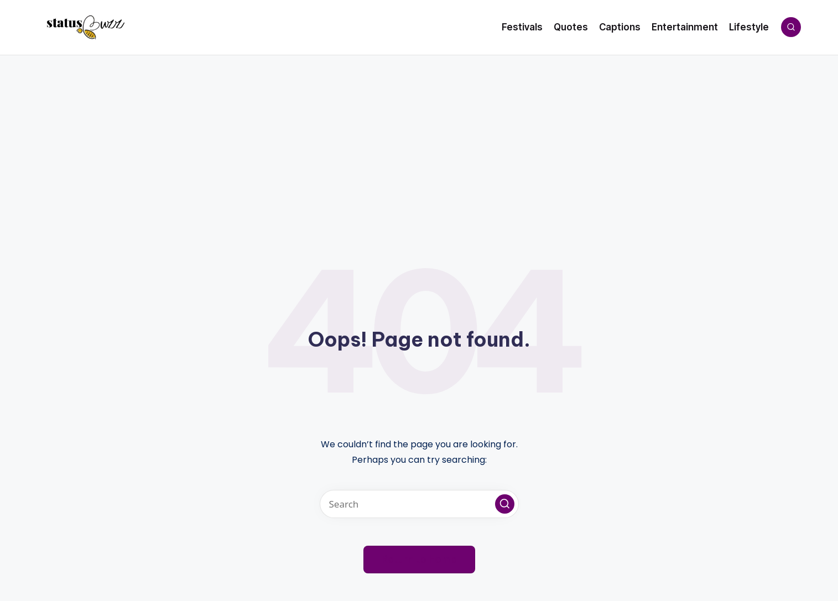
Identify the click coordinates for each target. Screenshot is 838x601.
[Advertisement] (419, 138)
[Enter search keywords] (419, 504)
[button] (504, 504)
